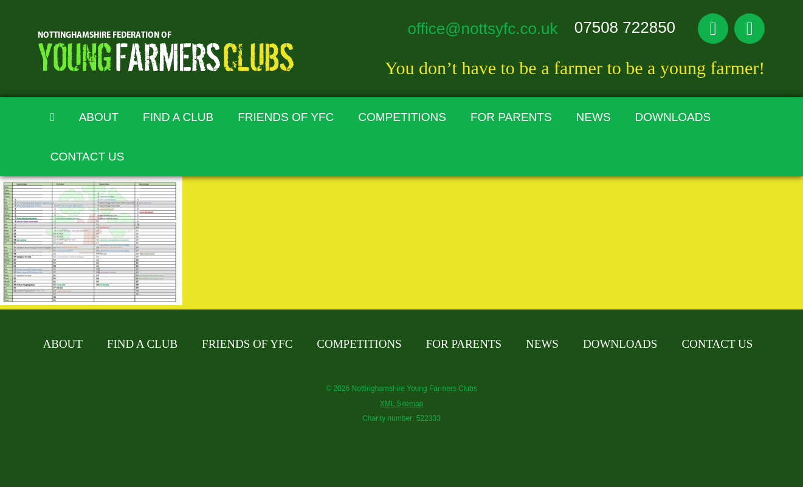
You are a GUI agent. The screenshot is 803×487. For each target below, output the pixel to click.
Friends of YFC (286, 117)
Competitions (402, 117)
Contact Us (87, 156)
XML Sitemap (402, 403)
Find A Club (178, 117)
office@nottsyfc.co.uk (483, 28)
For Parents (511, 117)
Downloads (673, 117)
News (593, 117)
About (99, 117)
